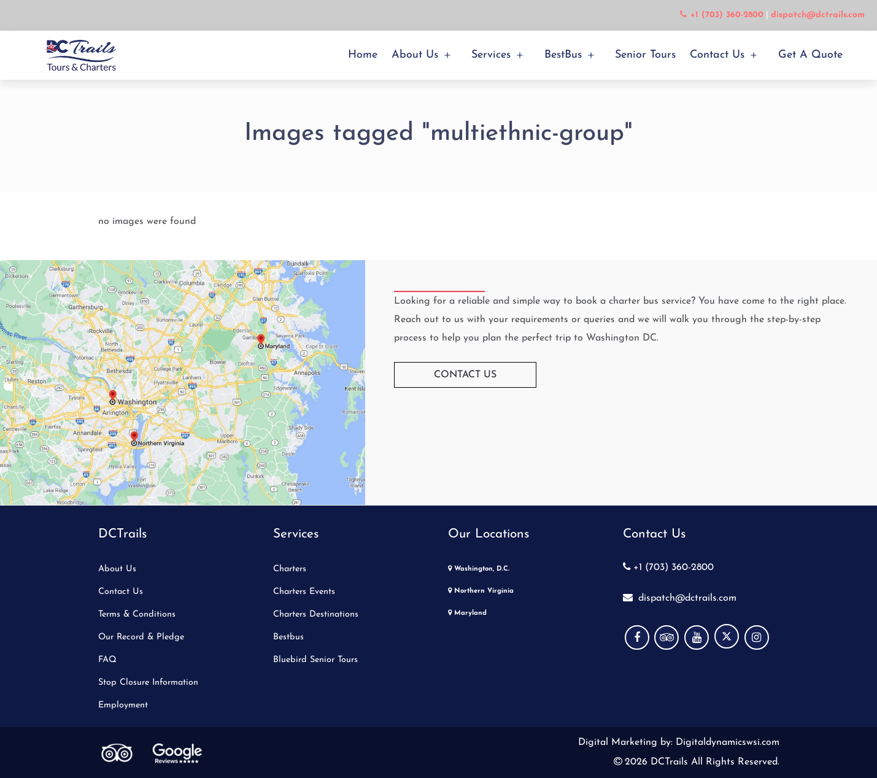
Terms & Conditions (137, 614)
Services (491, 55)
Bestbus (288, 637)
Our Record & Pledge (141, 637)
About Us (415, 55)
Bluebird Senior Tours (315, 659)
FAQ (107, 659)
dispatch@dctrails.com (679, 598)
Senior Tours (645, 55)
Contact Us (717, 55)
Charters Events (304, 591)
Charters (289, 569)
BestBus (563, 55)
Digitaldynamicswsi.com (726, 742)
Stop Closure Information (148, 682)
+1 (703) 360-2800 (668, 567)
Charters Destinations (315, 614)
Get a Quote (810, 55)
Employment (123, 705)
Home (362, 55)
